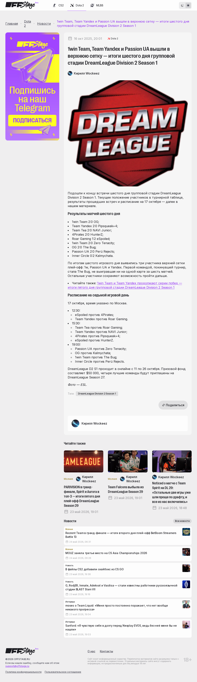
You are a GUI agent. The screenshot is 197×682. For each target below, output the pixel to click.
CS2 (57, 5)
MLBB (96, 5)
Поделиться (173, 405)
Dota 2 (77, 5)
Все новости (182, 521)
